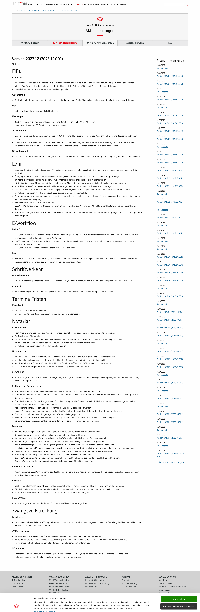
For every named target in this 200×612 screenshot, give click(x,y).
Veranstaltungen (97, 4)
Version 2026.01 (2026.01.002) (170, 154)
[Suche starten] (187, 5)
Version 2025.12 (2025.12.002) (170, 170)
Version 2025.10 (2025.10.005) (170, 257)
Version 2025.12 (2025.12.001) (170, 178)
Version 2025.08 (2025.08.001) (170, 351)
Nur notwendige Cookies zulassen (178, 591)
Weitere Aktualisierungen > (172, 462)
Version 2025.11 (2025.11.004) (170, 186)
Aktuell (32, 4)
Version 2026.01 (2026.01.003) (170, 139)
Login (123, 4)
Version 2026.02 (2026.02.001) (170, 123)
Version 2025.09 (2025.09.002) (170, 327)
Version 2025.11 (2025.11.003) (170, 202)
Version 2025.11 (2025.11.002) (170, 217)
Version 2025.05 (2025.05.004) (170, 398)
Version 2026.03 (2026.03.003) (170, 76)
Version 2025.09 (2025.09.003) (170, 320)
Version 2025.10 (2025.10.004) (170, 264)
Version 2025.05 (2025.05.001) (170, 437)
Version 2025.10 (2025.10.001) (170, 296)
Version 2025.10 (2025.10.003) (170, 272)
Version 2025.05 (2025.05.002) (170, 422)
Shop (112, 4)
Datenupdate (162, 68)
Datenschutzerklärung (44, 596)
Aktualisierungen (49, 10)
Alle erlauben (179, 583)
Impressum (38, 599)
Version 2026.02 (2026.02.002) (170, 115)
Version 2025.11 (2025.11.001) (170, 233)
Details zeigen (135, 607)
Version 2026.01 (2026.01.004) (170, 131)
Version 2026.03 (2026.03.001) (170, 99)
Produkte (64, 4)
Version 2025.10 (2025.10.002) (170, 280)
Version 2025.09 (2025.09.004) (170, 312)
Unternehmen (48, 4)
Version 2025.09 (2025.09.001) (170, 335)
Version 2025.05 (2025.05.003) (170, 414)
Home (14, 10)
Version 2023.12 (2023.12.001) (68, 10)
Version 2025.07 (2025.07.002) (170, 359)
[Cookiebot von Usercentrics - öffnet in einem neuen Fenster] (16, 607)
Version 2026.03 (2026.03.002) (170, 84)
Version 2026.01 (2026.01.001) (170, 162)
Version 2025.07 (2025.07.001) (170, 367)
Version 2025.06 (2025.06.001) (170, 382)
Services (78, 4)
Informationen (34, 10)
